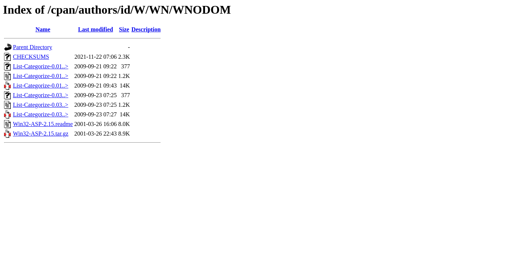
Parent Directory (32, 47)
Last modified (95, 29)
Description (146, 29)
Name (42, 29)
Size (124, 29)
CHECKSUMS (31, 57)
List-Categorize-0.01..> (40, 66)
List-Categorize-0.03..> (40, 95)
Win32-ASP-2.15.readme (43, 124)
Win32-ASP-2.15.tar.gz (40, 133)
